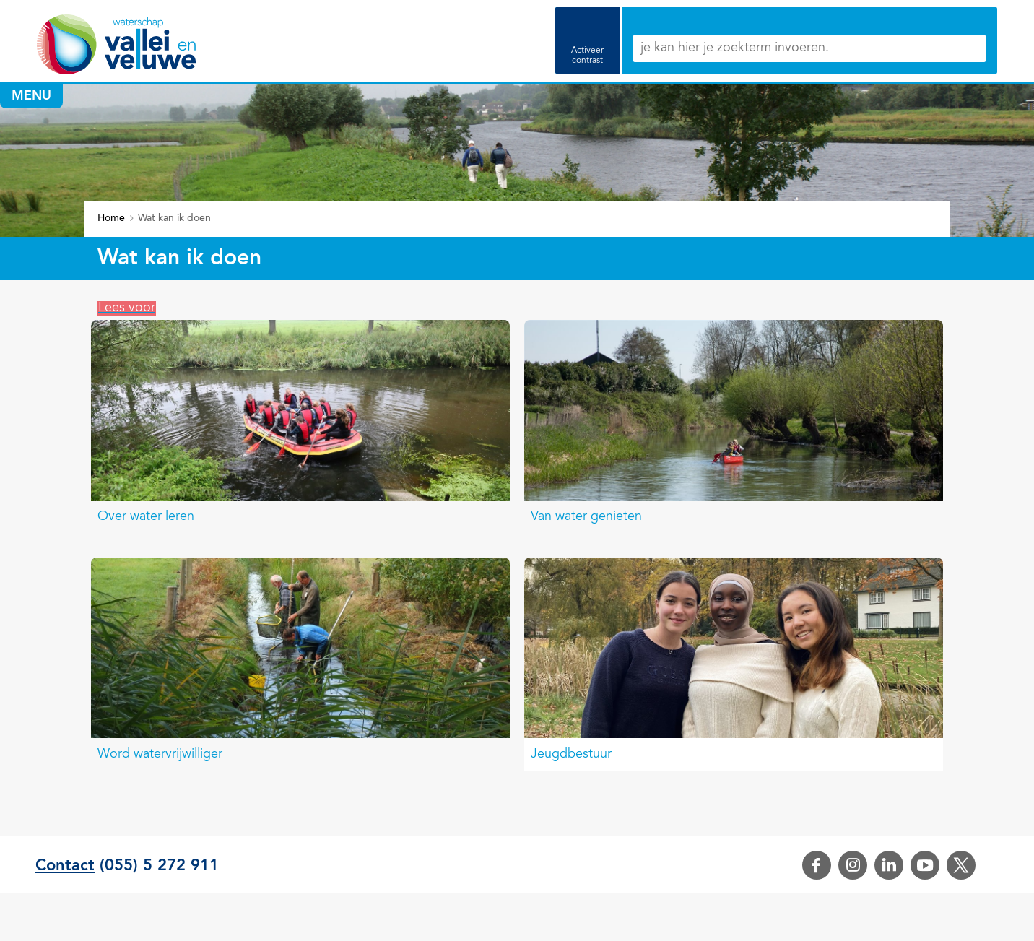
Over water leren (145, 517)
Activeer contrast (587, 55)
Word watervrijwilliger (159, 754)
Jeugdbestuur (571, 754)
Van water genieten (586, 517)
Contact (65, 866)
